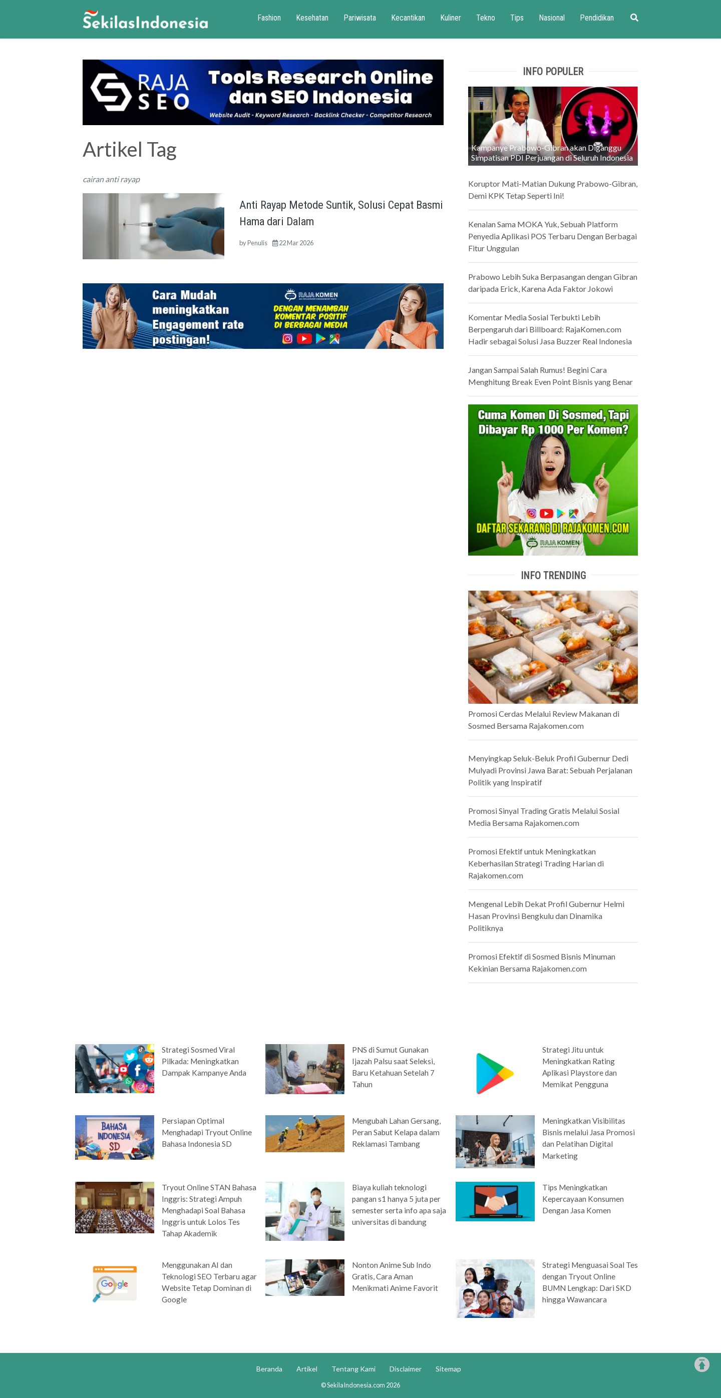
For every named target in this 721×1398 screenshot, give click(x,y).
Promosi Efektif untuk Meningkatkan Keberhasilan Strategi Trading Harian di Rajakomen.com (536, 863)
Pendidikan (597, 18)
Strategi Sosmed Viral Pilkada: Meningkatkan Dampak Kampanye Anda (204, 1061)
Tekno (485, 18)
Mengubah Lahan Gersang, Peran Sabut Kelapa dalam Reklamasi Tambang (396, 1132)
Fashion (269, 18)
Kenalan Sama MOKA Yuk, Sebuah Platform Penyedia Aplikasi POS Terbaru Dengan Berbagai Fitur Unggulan (552, 236)
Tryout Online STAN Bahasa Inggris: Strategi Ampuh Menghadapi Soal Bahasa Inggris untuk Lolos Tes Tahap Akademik (209, 1210)
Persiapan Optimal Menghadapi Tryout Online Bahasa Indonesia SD (207, 1132)
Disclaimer (406, 1368)
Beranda (269, 1368)
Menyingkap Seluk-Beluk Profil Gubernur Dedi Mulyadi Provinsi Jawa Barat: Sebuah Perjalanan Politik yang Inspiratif (550, 770)
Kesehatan (312, 18)
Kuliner (450, 18)
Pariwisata (359, 18)
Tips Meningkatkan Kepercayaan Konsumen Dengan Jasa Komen (583, 1199)
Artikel (306, 1368)
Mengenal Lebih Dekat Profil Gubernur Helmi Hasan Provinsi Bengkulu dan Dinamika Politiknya (546, 916)
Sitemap (448, 1368)
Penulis (257, 243)
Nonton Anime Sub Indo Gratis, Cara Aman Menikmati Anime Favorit (395, 1276)
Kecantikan (408, 18)
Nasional (552, 18)
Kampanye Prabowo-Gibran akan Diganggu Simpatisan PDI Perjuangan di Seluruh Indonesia (552, 152)
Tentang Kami (353, 1368)
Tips (517, 18)
